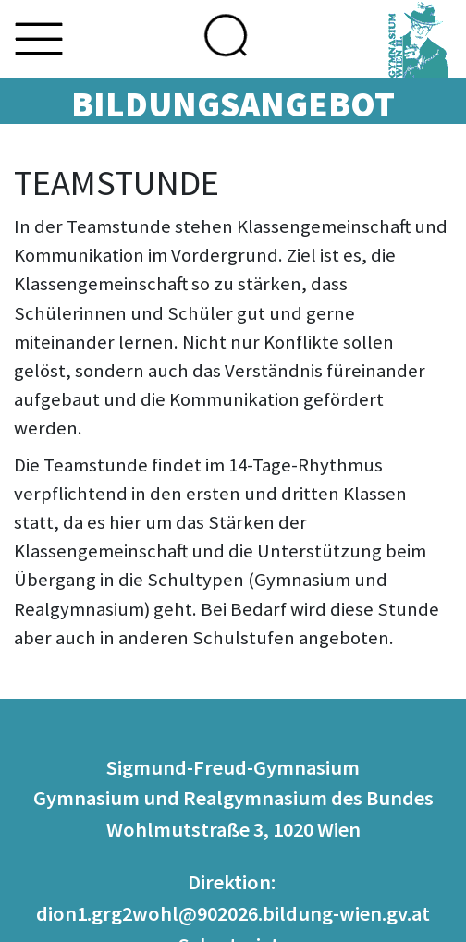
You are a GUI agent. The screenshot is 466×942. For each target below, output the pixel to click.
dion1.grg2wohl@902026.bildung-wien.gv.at (233, 913)
